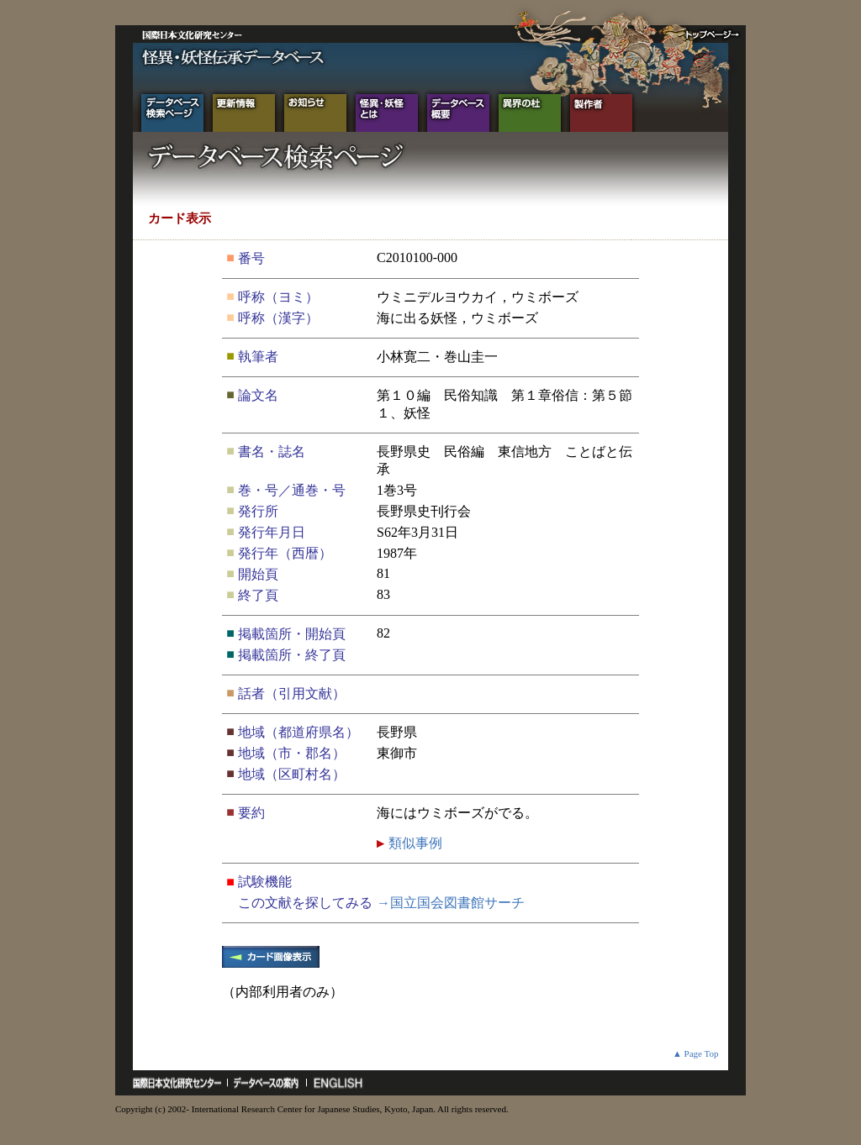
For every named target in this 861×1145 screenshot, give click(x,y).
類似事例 (413, 843)
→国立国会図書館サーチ (451, 903)
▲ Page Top (696, 1053)
